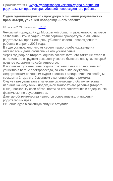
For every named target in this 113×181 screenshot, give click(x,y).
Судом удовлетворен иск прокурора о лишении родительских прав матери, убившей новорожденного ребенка (51, 7)
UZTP (42, 27)
